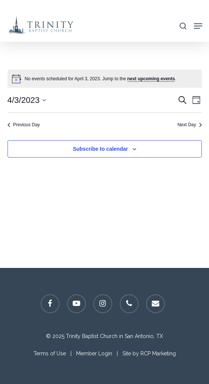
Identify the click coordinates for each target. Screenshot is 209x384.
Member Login (94, 353)
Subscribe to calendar (100, 149)
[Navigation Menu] (198, 25)
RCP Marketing (158, 353)
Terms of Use (50, 353)
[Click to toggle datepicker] (27, 100)
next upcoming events (151, 78)
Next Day (189, 124)
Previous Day (24, 124)
